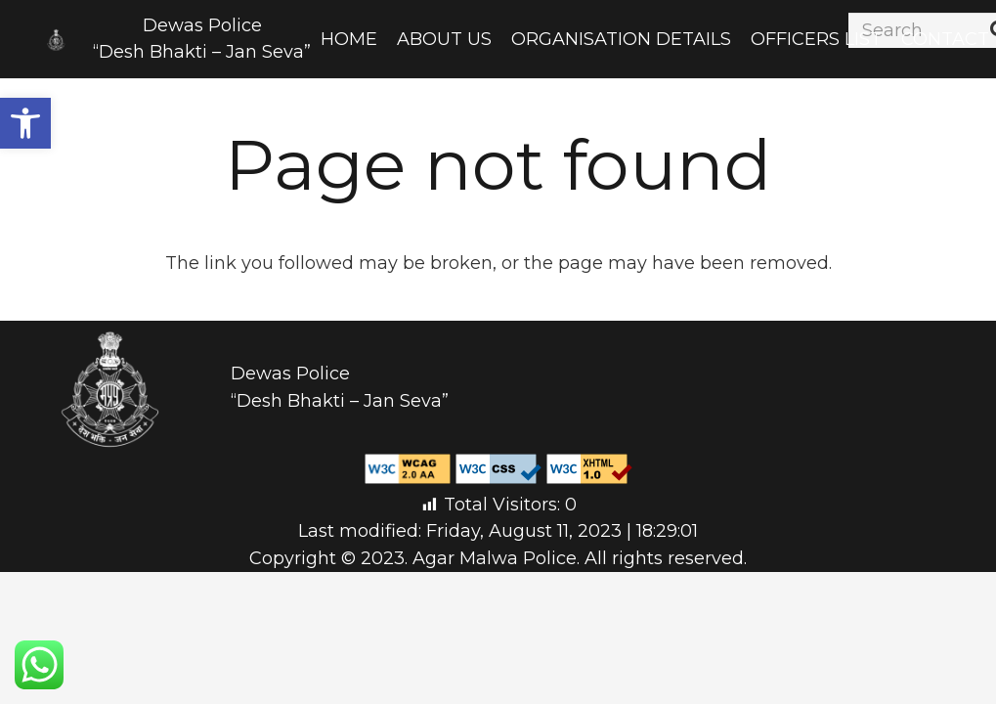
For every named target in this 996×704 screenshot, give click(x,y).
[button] (25, 123)
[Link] (56, 39)
